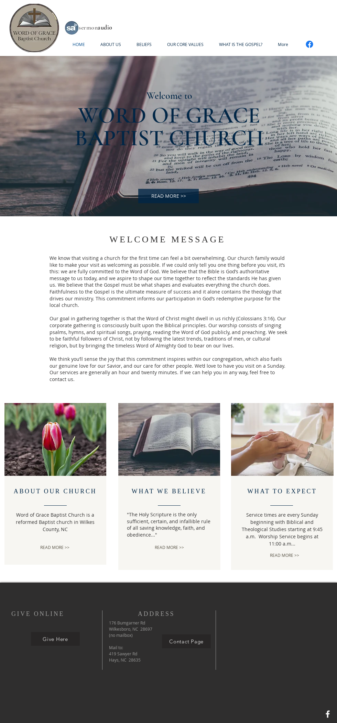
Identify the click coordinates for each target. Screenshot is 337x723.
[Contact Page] (186, 641)
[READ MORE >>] (168, 196)
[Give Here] (55, 639)
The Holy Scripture (150, 514)
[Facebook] (309, 44)
